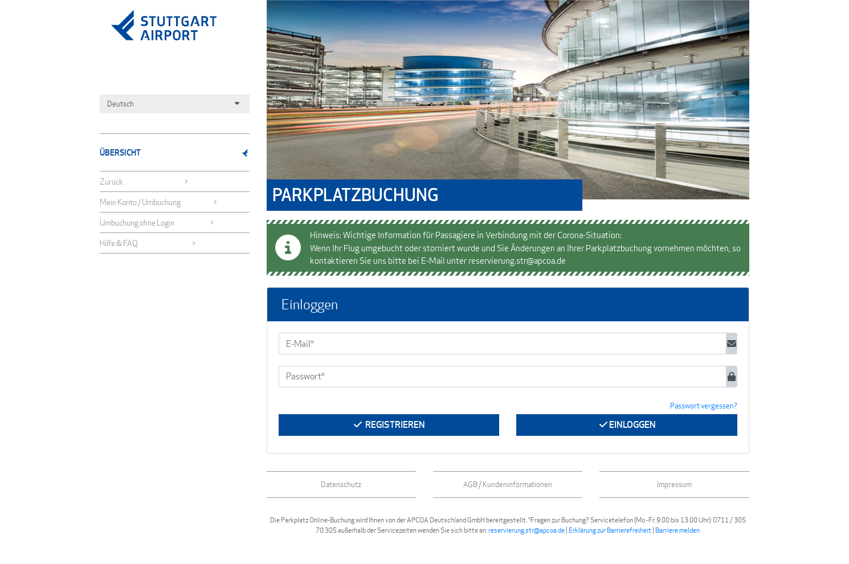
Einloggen (627, 425)
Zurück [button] (144, 181)
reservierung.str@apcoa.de (526, 530)
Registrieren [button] (388, 425)
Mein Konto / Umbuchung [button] (159, 202)
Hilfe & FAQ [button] (148, 243)
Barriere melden (677, 530)
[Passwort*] (503, 376)
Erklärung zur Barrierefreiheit (610, 530)
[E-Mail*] (503, 343)
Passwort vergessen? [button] (703, 405)
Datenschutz (341, 484)
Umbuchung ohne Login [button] (157, 222)
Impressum (674, 484)
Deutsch (174, 104)
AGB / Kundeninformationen (507, 484)
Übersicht (175, 152)
